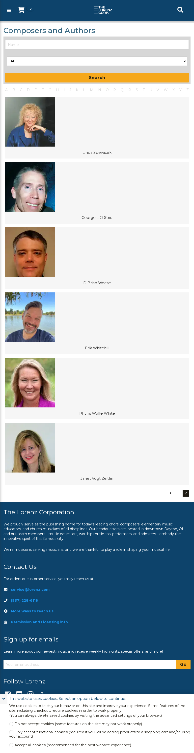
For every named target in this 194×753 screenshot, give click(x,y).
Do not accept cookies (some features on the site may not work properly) (78, 724)
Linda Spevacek (97, 152)
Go (183, 664)
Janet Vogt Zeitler (97, 478)
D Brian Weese (97, 283)
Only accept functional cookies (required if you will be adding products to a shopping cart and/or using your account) (99, 734)
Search (97, 77)
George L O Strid (97, 217)
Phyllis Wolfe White (97, 413)
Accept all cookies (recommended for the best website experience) (73, 745)
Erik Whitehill (97, 348)
